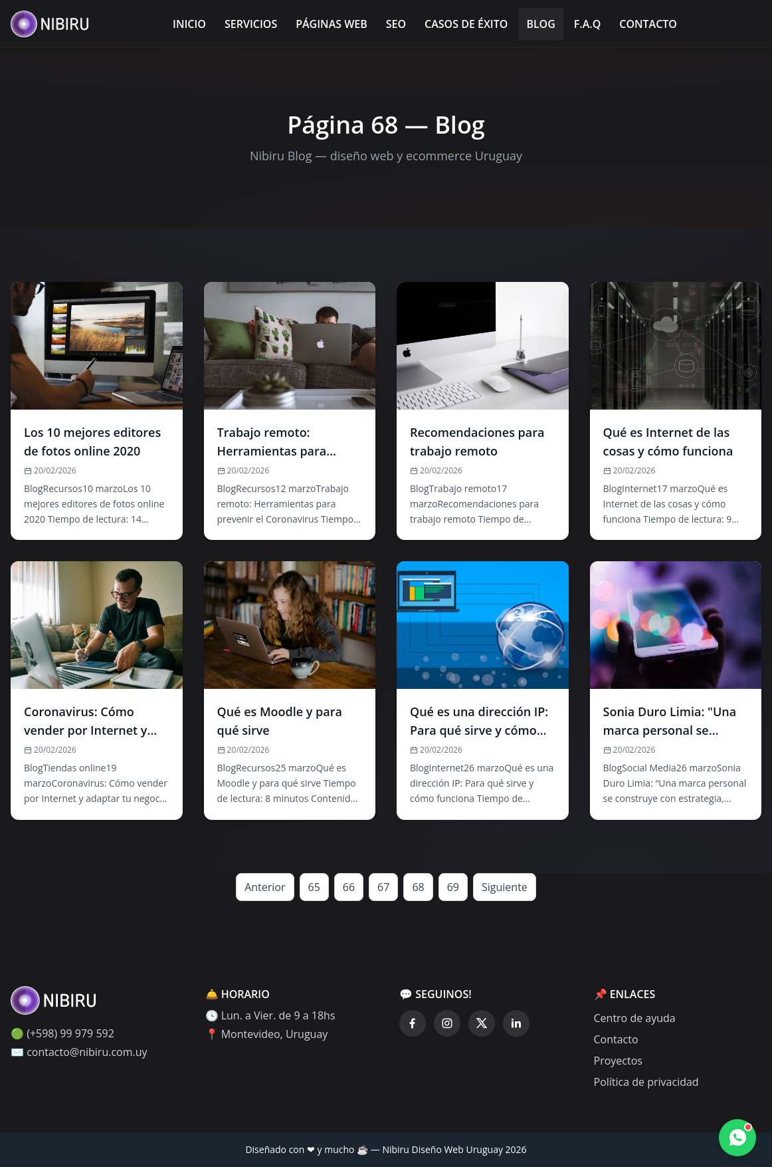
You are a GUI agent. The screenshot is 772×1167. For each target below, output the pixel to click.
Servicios (251, 24)
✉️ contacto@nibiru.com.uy (79, 1052)
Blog (540, 24)
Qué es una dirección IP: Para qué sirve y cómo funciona (479, 721)
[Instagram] (447, 1023)
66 (349, 887)
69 (453, 887)
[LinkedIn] (516, 1023)
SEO (396, 24)
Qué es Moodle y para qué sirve (279, 721)
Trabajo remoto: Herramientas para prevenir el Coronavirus (285, 442)
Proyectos (618, 1060)
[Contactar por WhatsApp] (737, 1137)
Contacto (648, 24)
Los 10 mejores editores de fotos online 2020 (92, 441)
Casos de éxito (466, 24)
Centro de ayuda (635, 1018)
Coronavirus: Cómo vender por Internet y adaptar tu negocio (85, 721)
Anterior (264, 887)
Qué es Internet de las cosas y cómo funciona (668, 441)
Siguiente (505, 887)
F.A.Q (587, 24)
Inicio (189, 24)
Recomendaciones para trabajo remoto (477, 441)
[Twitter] (481, 1023)
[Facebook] (412, 1023)
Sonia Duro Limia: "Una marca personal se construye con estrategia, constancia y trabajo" (671, 721)
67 (383, 887)
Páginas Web (331, 24)
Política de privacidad (646, 1082)
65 (314, 887)
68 (418, 887)
